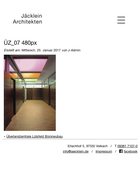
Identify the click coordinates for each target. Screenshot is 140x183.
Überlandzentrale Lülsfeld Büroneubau (34, 136)
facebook (130, 151)
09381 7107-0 (127, 146)
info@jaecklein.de (76, 151)
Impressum (104, 151)
